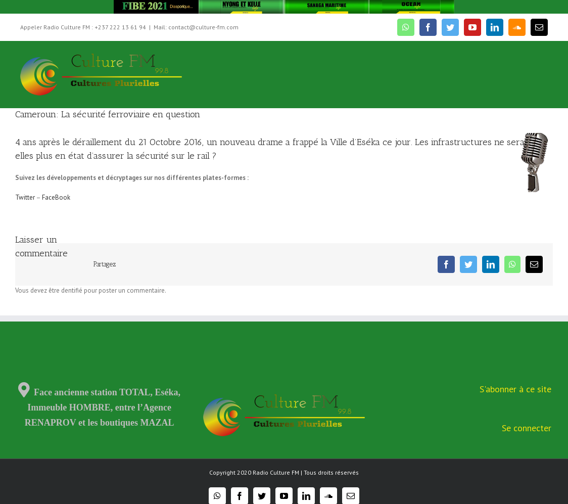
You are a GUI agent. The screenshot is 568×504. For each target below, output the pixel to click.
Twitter (25, 197)
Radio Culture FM (276, 472)
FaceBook (56, 197)
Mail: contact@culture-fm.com (196, 27)
